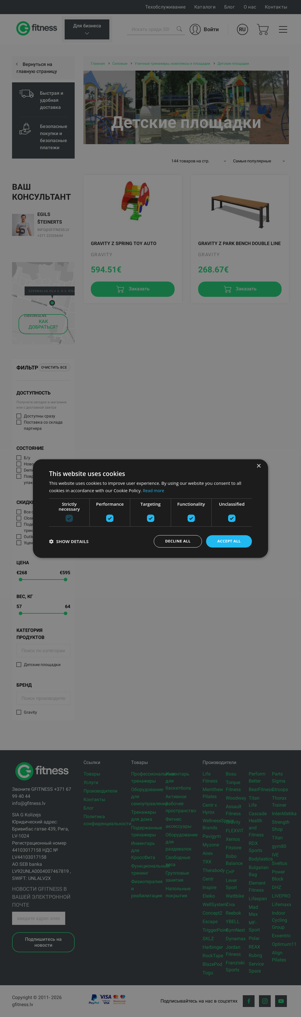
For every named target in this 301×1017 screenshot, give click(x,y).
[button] (68, 541)
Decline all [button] (175, 541)
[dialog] (150, 508)
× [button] (258, 465)
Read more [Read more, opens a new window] (154, 490)
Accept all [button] (228, 541)
